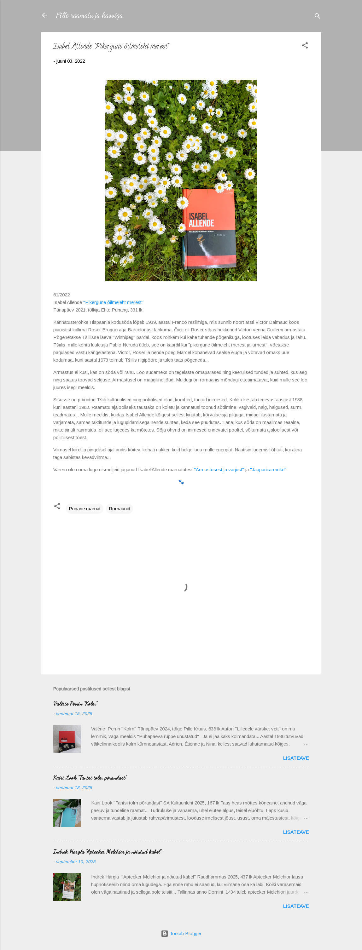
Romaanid (119, 508)
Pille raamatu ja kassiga (89, 15)
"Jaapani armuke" (268, 469)
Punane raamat (85, 508)
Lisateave (296, 758)
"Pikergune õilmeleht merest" (113, 302)
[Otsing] (317, 17)
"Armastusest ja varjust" (219, 469)
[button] (305, 46)
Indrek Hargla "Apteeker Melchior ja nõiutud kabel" (107, 851)
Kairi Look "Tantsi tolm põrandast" (89, 777)
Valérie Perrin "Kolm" (75, 703)
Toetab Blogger (181, 933)
